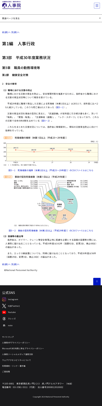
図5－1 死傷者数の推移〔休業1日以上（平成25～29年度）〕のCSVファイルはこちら (51, 170)
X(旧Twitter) (11, 306)
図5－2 (45, 120)
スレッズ (9, 319)
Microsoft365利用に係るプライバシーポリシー (23, 348)
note (7, 326)
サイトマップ (8, 337)
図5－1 (59, 107)
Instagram (10, 299)
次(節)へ (15, 32)
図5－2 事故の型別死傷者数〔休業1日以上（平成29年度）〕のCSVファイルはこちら (51, 230)
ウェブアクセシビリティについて (16, 360)
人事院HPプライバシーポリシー (16, 342)
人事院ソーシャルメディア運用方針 (17, 354)
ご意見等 (6, 371)
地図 (69, 383)
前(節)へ (6, 32)
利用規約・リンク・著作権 (14, 366)
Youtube (9, 312)
